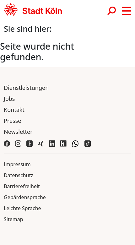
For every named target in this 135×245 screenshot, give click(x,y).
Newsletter (18, 131)
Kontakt (14, 109)
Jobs (9, 98)
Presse (12, 120)
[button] (126, 11)
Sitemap (13, 219)
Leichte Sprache (22, 208)
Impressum (17, 164)
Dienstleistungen (26, 87)
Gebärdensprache (25, 197)
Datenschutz (18, 175)
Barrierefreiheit (22, 186)
